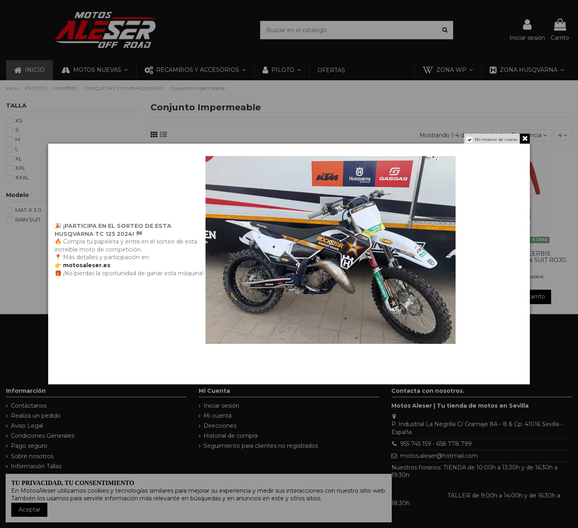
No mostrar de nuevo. (496, 139)
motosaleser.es (86, 265)
